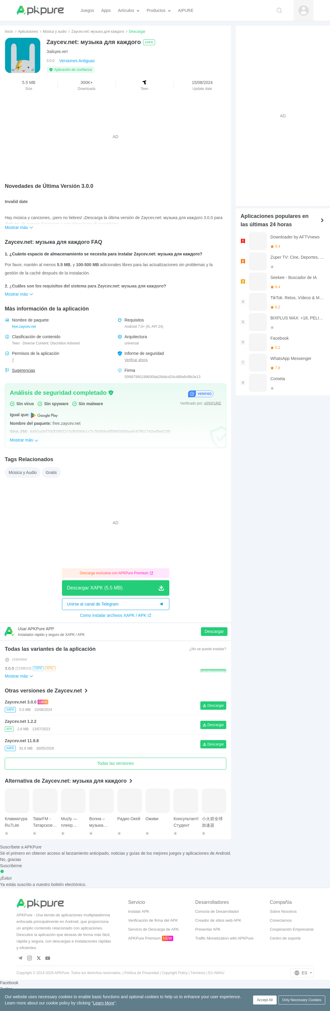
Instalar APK (139, 911)
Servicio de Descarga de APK (153, 929)
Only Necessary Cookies (301, 1000)
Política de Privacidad (141, 973)
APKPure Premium (144, 938)
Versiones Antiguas (77, 60)
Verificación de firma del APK (153, 920)
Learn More (103, 1003)
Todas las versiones (115, 763)
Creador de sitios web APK (218, 920)
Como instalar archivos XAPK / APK (115, 615)
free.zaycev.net (24, 326)
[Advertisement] (115, 136)
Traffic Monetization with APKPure (224, 938)
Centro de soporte (285, 938)
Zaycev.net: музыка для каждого (97, 31)
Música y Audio (23, 472)
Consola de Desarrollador (217, 911)
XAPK (149, 42)
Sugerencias (23, 370)
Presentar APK (208, 929)
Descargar (214, 631)
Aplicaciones (28, 31)
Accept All (265, 1000)
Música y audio (54, 31)
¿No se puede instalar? (207, 649)
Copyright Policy (175, 973)
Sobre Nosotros (283, 911)
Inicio (9, 31)
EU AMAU (216, 973)
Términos (197, 973)
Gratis (51, 472)
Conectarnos (281, 920)
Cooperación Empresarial (292, 929)
